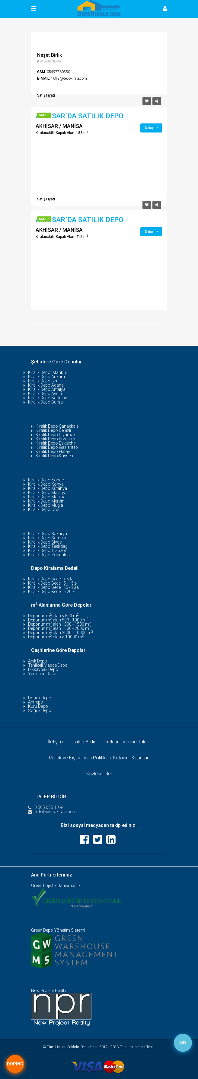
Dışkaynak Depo (43, 669)
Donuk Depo (39, 697)
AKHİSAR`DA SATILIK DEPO (79, 116)
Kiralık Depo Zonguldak (50, 554)
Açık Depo (37, 661)
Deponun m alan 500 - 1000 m (58, 620)
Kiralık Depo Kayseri (54, 455)
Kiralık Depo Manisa (46, 496)
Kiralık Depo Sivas (45, 542)
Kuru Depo (38, 706)
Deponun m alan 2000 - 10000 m (60, 632)
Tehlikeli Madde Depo (48, 665)
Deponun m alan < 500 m (53, 615)
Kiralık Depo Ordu (44, 509)
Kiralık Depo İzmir (44, 380)
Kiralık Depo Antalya (46, 389)
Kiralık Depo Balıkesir (47, 397)
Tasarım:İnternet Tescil (137, 1047)
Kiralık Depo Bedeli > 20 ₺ (51, 591)
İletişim (55, 742)
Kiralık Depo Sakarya (47, 533)
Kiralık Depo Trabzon (47, 550)
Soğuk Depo (39, 710)
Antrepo (35, 702)
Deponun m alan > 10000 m (56, 636)
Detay (151, 128)
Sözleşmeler (99, 774)
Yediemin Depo (42, 673)
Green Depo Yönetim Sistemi (58, 930)
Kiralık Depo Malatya (47, 492)
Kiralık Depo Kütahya (47, 488)
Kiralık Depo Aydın (45, 393)
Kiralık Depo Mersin (46, 501)
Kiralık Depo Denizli (53, 430)
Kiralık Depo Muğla (45, 505)
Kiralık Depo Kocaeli (46, 479)
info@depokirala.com (56, 811)
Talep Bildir (84, 742)
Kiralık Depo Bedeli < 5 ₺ (50, 578)
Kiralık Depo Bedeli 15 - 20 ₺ (53, 587)
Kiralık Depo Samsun (48, 537)
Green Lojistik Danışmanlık (56, 885)
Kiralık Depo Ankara (46, 376)
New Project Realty (48, 990)
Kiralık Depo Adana (46, 385)
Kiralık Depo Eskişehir (56, 443)
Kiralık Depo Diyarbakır (57, 434)
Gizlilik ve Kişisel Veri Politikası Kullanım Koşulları (99, 758)
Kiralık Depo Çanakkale (57, 426)
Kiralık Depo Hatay (53, 451)
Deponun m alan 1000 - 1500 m (59, 624)
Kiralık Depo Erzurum (55, 438)
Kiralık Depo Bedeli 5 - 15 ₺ (52, 583)
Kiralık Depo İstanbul (47, 372)
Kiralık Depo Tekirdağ (48, 546)
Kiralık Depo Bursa (45, 402)
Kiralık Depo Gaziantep (57, 447)
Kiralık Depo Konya (46, 484)
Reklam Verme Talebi (127, 742)
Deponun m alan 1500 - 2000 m (59, 628)
